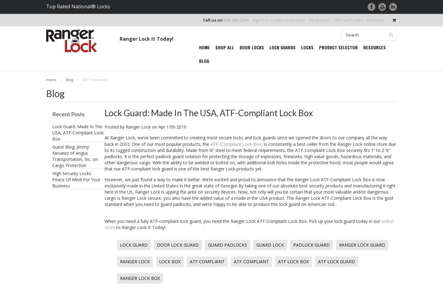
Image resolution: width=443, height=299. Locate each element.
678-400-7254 (236, 20)
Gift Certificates (348, 20)
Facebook (371, 7)
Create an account (287, 20)
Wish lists (375, 20)
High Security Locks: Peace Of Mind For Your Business (76, 179)
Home (51, 79)
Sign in (258, 20)
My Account (319, 20)
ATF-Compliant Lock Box (235, 144)
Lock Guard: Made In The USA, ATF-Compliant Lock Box (78, 133)
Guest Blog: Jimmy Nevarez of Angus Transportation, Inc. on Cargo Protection (75, 156)
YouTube (382, 7)
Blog (70, 79)
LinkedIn (393, 7)
